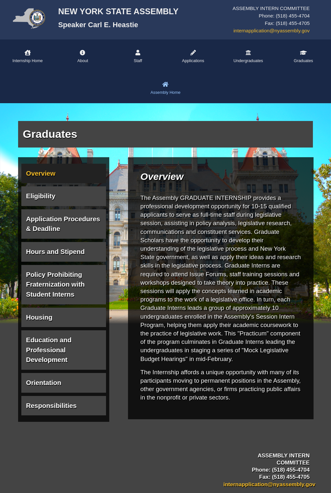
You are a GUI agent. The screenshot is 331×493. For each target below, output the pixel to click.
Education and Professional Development (49, 349)
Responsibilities (51, 405)
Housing (39, 317)
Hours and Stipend (55, 251)
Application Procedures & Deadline (63, 224)
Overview (41, 173)
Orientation (43, 382)
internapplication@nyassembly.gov (271, 30)
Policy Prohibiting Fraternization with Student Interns (55, 284)
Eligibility (41, 196)
